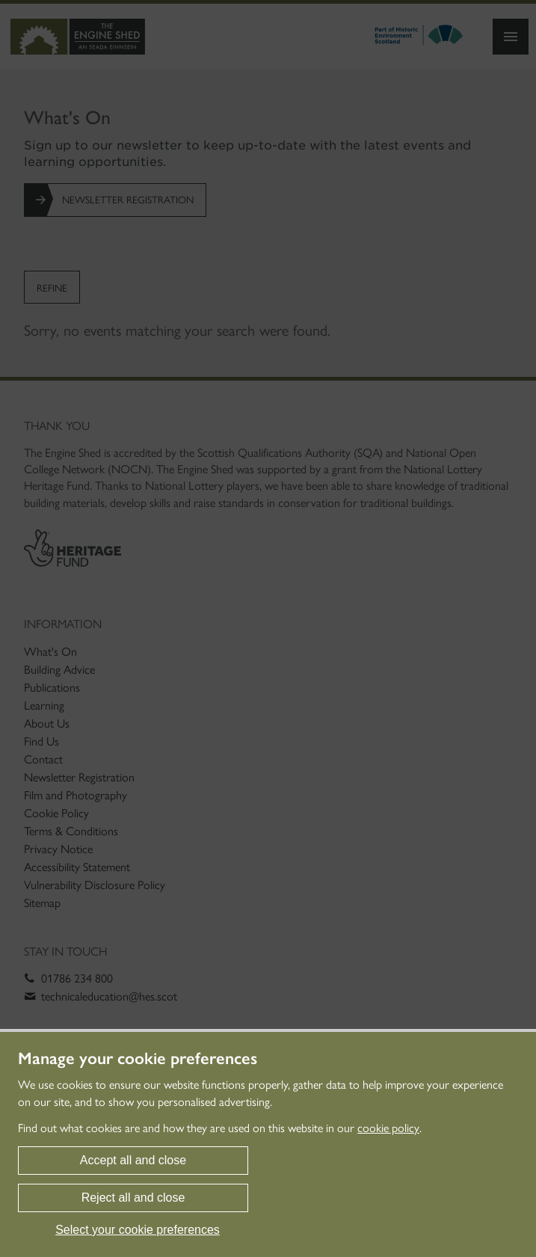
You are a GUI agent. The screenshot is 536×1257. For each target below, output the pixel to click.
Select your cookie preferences (137, 1229)
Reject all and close (133, 1197)
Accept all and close (133, 1160)
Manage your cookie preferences (137, 1059)
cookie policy (388, 1128)
